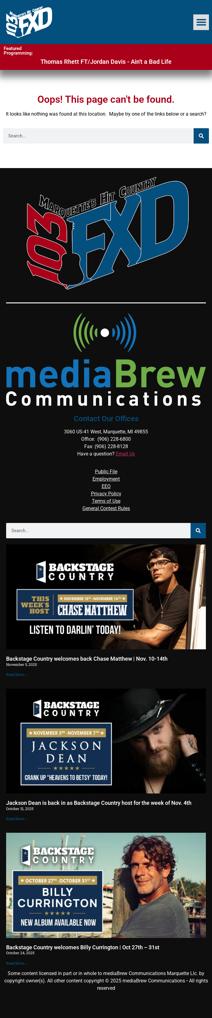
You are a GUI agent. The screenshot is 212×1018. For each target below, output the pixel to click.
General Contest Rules (106, 508)
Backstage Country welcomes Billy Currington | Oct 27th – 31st (82, 947)
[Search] (201, 136)
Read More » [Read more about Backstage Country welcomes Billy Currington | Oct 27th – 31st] (16, 963)
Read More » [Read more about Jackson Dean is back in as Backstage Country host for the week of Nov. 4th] (16, 819)
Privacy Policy (106, 494)
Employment (106, 479)
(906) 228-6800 (114, 439)
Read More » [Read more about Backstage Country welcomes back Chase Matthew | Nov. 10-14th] (16, 675)
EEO (106, 486)
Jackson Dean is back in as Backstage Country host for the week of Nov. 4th (98, 803)
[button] (201, 22)
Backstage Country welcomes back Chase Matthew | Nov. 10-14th (87, 658)
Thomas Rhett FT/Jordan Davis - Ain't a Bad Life (106, 61)
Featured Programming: (18, 51)
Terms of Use (106, 501)
